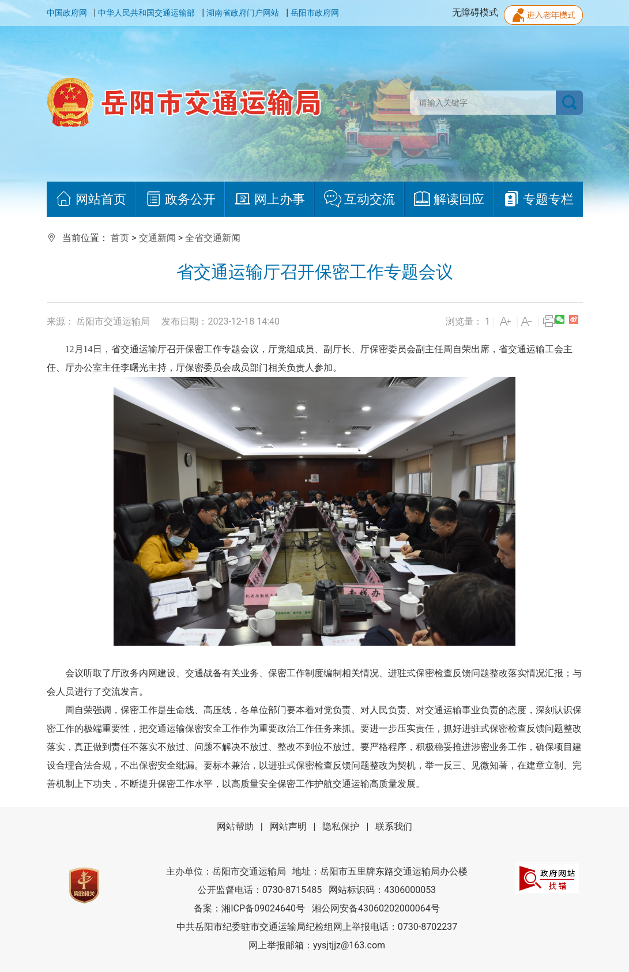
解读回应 (448, 199)
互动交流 (359, 199)
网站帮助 (235, 826)
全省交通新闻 (212, 237)
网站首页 (90, 199)
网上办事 (269, 199)
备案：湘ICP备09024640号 (249, 908)
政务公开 (180, 199)
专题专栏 (538, 199)
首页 (120, 237)
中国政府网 (67, 12)
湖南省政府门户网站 (242, 12)
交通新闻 (157, 237)
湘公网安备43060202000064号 (376, 908)
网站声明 (288, 826)
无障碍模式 (475, 12)
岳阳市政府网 (315, 12)
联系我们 (393, 826)
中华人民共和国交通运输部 (146, 12)
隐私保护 (340, 826)
